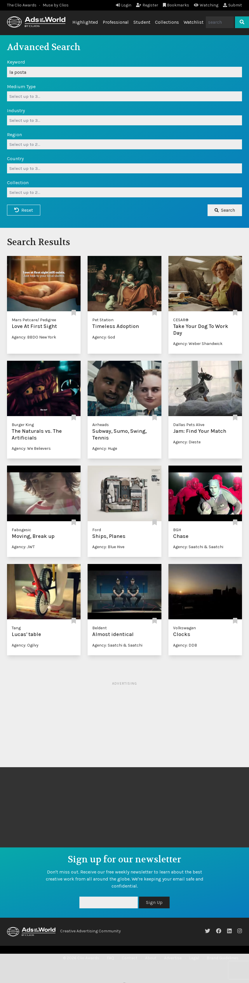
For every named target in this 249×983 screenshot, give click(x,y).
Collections (167, 22)
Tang (16, 627)
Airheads (100, 424)
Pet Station (103, 319)
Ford (96, 529)
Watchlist (193, 22)
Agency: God (103, 337)
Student (141, 22)
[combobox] (124, 96)
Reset (23, 210)
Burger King (23, 424)
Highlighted (85, 22)
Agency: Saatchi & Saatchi (198, 546)
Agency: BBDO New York (34, 337)
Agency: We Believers (31, 448)
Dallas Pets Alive (188, 424)
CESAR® (180, 319)
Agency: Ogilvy (25, 645)
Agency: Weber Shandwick (197, 343)
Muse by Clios (56, 5)
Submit (232, 5)
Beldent (99, 627)
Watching (206, 5)
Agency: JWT (23, 546)
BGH (177, 529)
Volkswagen (184, 627)
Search (225, 210)
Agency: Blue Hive (108, 546)
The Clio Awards (21, 5)
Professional (116, 22)
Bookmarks (176, 5)
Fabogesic (21, 529)
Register (147, 5)
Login (123, 5)
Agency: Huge (104, 448)
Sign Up (154, 902)
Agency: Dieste (187, 442)
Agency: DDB (185, 645)
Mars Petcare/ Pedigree (34, 319)
